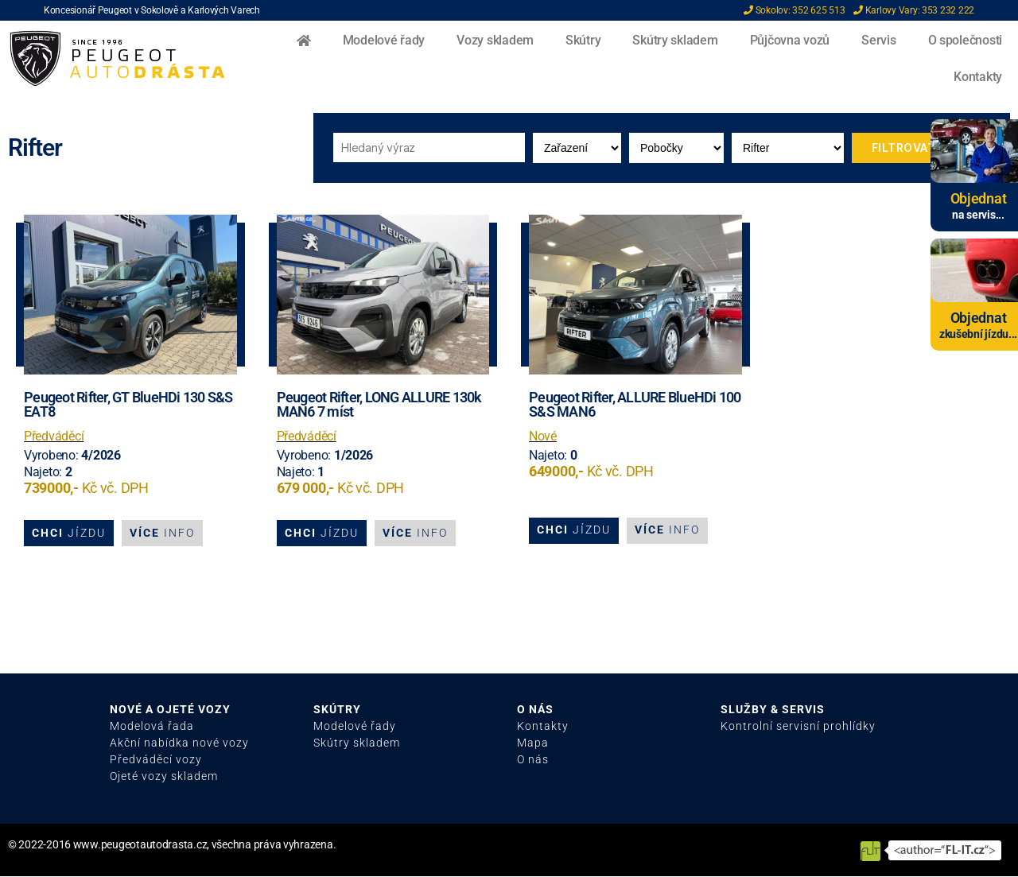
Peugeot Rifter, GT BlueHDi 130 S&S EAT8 (128, 404)
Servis (878, 40)
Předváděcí (54, 436)
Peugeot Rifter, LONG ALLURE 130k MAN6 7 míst (379, 404)
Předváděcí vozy (156, 760)
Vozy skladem (495, 40)
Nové (543, 436)
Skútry (582, 40)
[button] (69, 533)
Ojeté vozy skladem (164, 776)
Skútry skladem (674, 40)
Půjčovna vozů (790, 40)
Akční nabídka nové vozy (179, 743)
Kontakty (978, 76)
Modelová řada (152, 726)
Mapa (533, 743)
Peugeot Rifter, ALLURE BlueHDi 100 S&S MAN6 (635, 404)
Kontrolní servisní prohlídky (798, 726)
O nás (533, 760)
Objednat (978, 198)
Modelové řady (384, 40)
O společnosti (965, 40)
